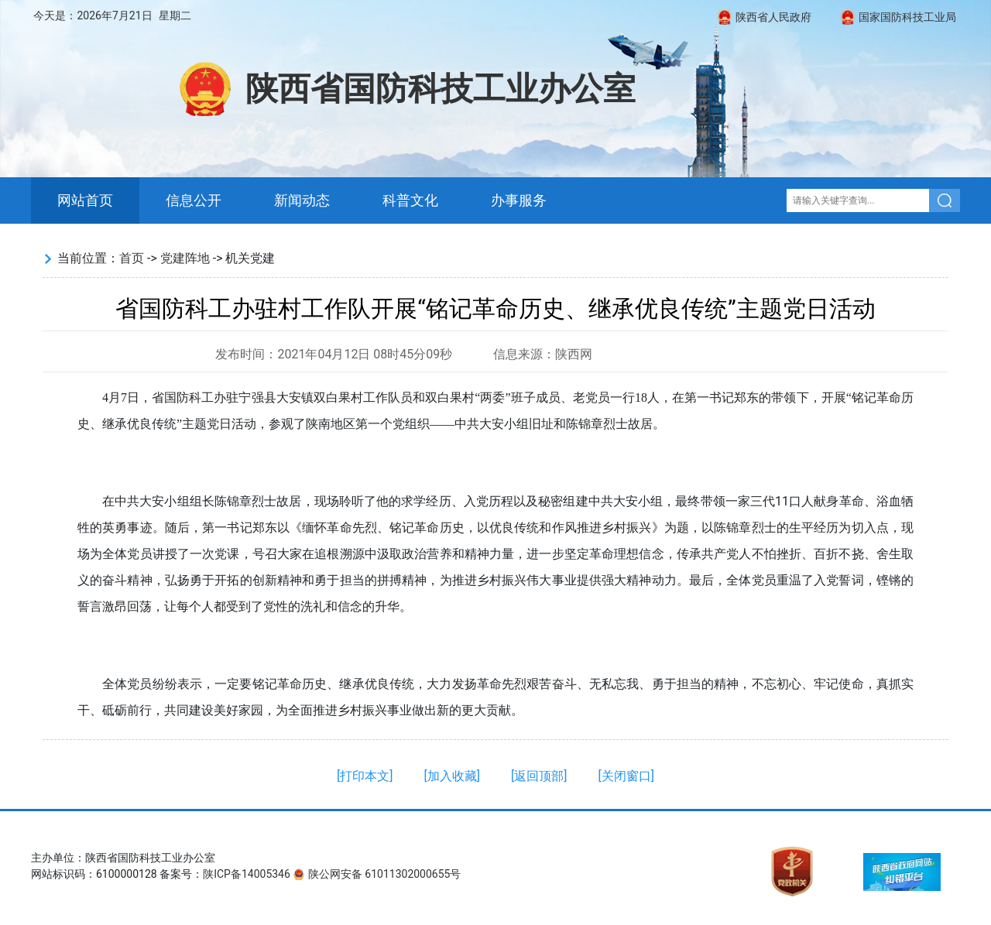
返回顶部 (539, 776)
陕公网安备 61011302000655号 (384, 874)
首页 (131, 258)
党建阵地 (185, 258)
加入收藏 (452, 776)
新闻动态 (302, 200)
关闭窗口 (626, 776)
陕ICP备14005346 (246, 874)
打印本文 (364, 776)
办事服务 (519, 200)
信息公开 (193, 200)
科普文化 (410, 200)
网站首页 (85, 200)
